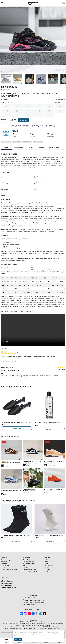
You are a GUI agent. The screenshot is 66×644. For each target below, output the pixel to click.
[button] (63, 40)
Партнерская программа (30, 571)
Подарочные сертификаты (9, 569)
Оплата (3, 567)
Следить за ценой (31, 126)
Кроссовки (21, 7)
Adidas (47, 562)
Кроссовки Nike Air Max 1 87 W (54, 462)
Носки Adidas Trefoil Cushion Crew (15, 535)
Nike (46, 560)
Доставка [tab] (32, 148)
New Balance (49, 565)
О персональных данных (30, 569)
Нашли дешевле (47, 126)
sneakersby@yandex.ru (33, 610)
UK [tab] (11, 102)
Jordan (47, 567)
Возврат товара (6, 560)
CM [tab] (14, 102)
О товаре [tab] (6, 148)
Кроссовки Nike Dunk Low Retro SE (32, 462)
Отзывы (25, 567)
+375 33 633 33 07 (28, 605)
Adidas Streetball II (16, 141)
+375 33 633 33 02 (28, 598)
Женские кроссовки (7, 581)
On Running (48, 569)
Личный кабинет (28, 560)
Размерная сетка (58, 102)
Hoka (46, 571)
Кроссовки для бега (7, 585)
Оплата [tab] (41, 148)
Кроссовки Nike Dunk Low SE (54, 490)
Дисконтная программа (30, 564)
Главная (3, 7)
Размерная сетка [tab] (54, 148)
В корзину (23, 120)
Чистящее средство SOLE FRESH (49, 423)
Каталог (9, 7)
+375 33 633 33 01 (28, 600)
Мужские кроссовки (7, 580)
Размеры (4, 564)
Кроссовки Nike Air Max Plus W (11, 491)
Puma (46, 564)
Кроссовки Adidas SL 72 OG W (11, 463)
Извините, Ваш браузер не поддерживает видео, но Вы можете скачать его (33, 330)
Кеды (2, 589)
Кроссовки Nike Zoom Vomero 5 (30, 490)
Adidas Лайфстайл (38, 141)
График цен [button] (5, 90)
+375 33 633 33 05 (28, 602)
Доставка (4, 562)
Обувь (14, 7)
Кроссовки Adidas (27, 141)
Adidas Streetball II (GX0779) (10, 370)
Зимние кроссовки (6, 583)
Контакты (26, 565)
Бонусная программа (29, 562)
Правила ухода (5, 565)
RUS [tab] (5, 102)
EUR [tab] (2, 102)
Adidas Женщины (6, 141)
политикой (51, 634)
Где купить (16, 126)
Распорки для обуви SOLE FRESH (16, 422)
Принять (18, 639)
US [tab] (8, 102)
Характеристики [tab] (19, 148)
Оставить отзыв (10, 361)
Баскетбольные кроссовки (9, 587)
